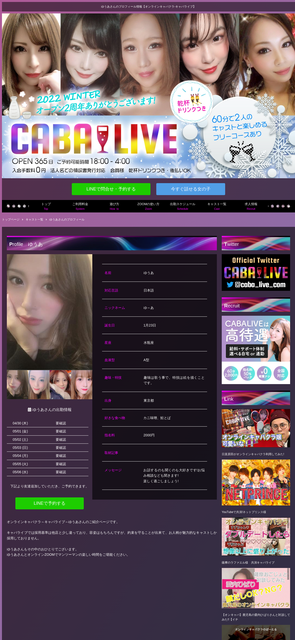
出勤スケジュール (183, 206)
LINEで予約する (49, 503)
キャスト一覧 (217, 206)
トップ (46, 206)
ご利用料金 (80, 206)
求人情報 (251, 206)
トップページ (11, 219)
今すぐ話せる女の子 (191, 189)
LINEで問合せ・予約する (111, 189)
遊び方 (114, 206)
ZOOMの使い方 (148, 206)
